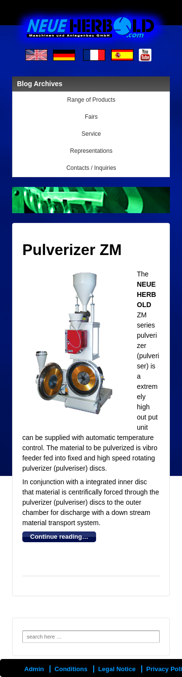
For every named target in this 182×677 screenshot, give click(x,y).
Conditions (70, 669)
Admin (34, 669)
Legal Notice (116, 669)
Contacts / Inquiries (91, 168)
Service (91, 133)
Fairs (91, 116)
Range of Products (91, 99)
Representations (91, 150)
